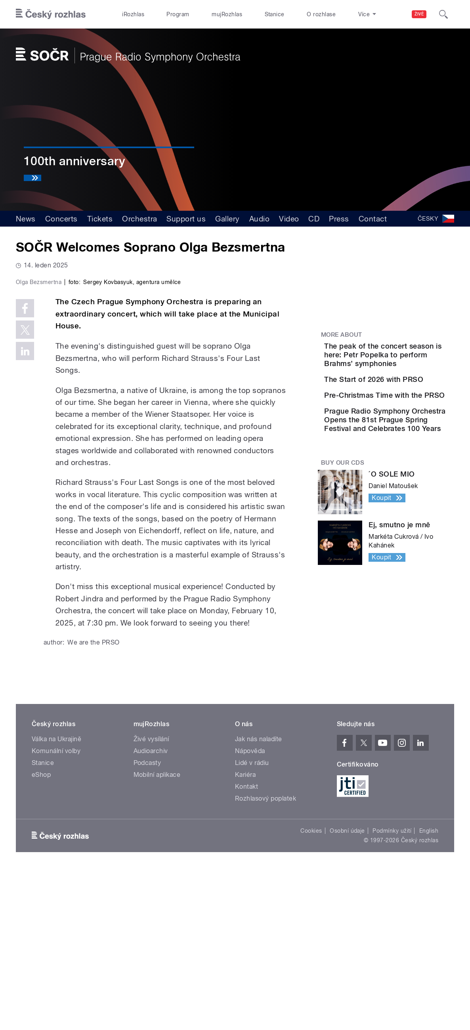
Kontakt (246, 945)
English (428, 989)
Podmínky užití (392, 989)
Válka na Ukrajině (56, 898)
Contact (373, 218)
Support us (186, 218)
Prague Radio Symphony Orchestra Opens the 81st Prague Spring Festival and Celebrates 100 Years (411, 477)
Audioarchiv (151, 910)
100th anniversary (74, 161)
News (26, 218)
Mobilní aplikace (157, 933)
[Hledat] (443, 14)
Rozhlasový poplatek (265, 957)
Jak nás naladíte (258, 898)
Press (339, 218)
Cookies (311, 989)
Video (289, 218)
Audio (259, 218)
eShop (41, 933)
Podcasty (147, 921)
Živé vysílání (151, 898)
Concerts (61, 218)
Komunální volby (56, 910)
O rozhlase (321, 14)
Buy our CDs (342, 528)
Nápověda (250, 910)
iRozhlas (133, 14)
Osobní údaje (347, 989)
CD (313, 218)
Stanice (275, 14)
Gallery (227, 218)
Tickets (100, 218)
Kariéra (245, 933)
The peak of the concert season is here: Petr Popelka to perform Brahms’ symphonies (410, 359)
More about (341, 334)
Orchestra (139, 218)
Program (177, 14)
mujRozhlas (227, 14)
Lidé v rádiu (252, 921)
